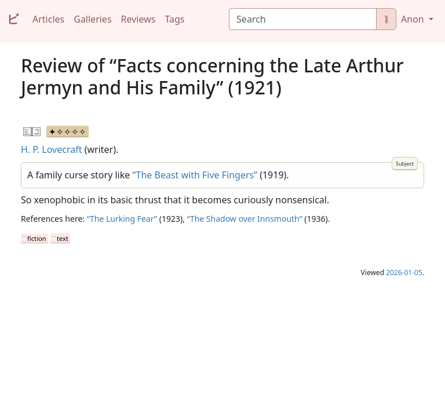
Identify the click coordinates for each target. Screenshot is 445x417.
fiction (36, 238)
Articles (48, 19)
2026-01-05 (404, 272)
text (62, 238)
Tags (174, 19)
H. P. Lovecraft (51, 149)
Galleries (92, 19)
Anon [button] (413, 19)
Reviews (138, 19)
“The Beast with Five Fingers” (194, 175)
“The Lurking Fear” (122, 218)
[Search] (303, 19)
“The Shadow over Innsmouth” (244, 218)
